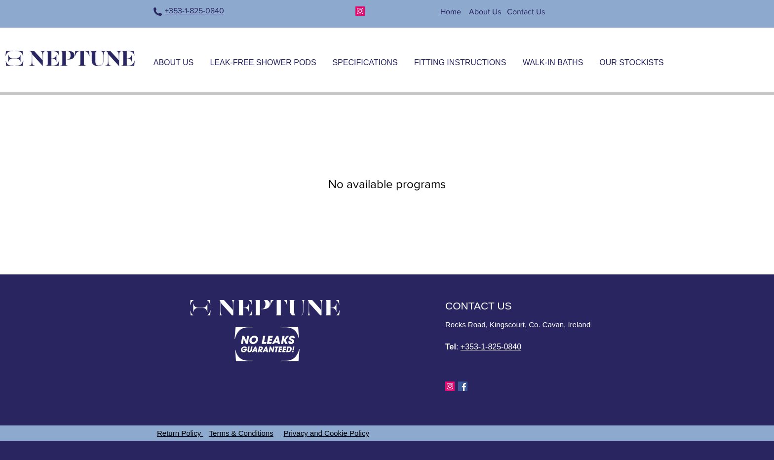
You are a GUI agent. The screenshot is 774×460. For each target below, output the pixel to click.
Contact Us (526, 11)
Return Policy (180, 433)
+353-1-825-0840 (194, 10)
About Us (485, 11)
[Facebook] (462, 386)
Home (451, 11)
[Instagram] (360, 11)
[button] (263, 58)
